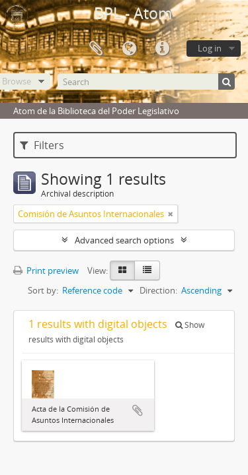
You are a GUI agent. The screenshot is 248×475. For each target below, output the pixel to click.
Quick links (162, 48)
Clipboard (95, 48)
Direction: (158, 290)
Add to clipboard (137, 410)
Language (128, 48)
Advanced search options (124, 240)
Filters (42, 145)
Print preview (46, 270)
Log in (210, 48)
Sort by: (43, 290)
